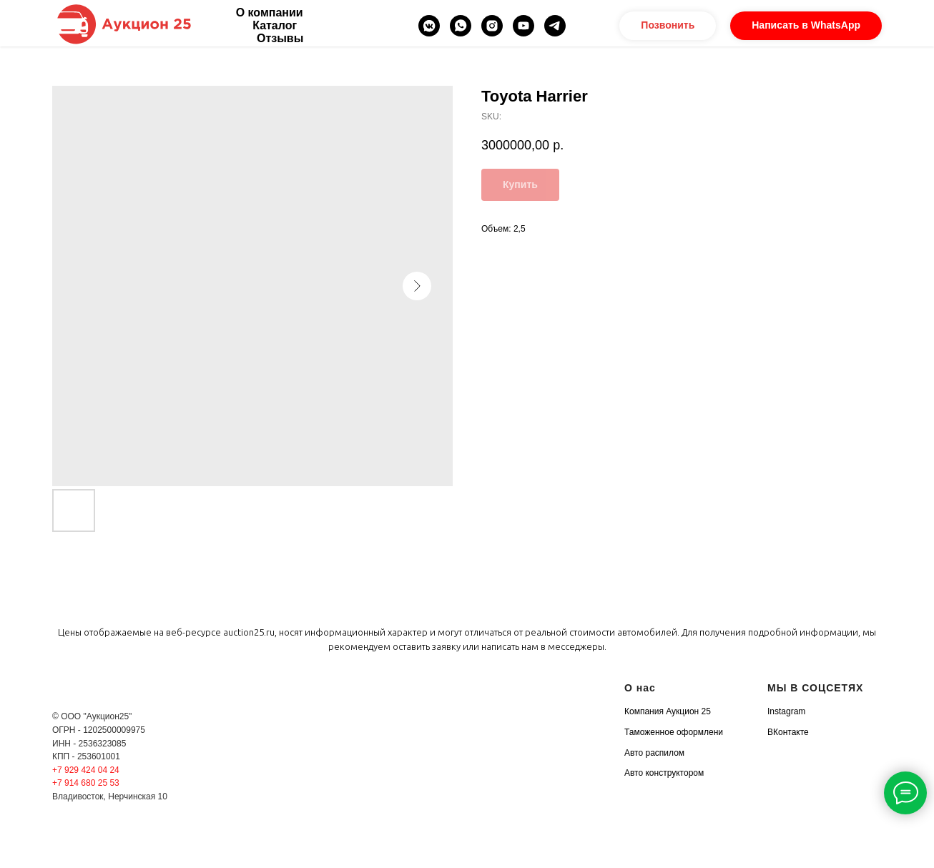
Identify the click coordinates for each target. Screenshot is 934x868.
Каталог (274, 25)
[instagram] (492, 25)
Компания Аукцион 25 (667, 711)
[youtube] (523, 25)
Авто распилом (654, 753)
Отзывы (280, 38)
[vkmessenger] (429, 25)
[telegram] (555, 25)
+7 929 (66, 770)
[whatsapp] (460, 25)
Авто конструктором (664, 773)
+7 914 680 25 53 (85, 783)
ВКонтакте (788, 732)
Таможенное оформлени (673, 732)
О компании (269, 12)
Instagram (786, 711)
